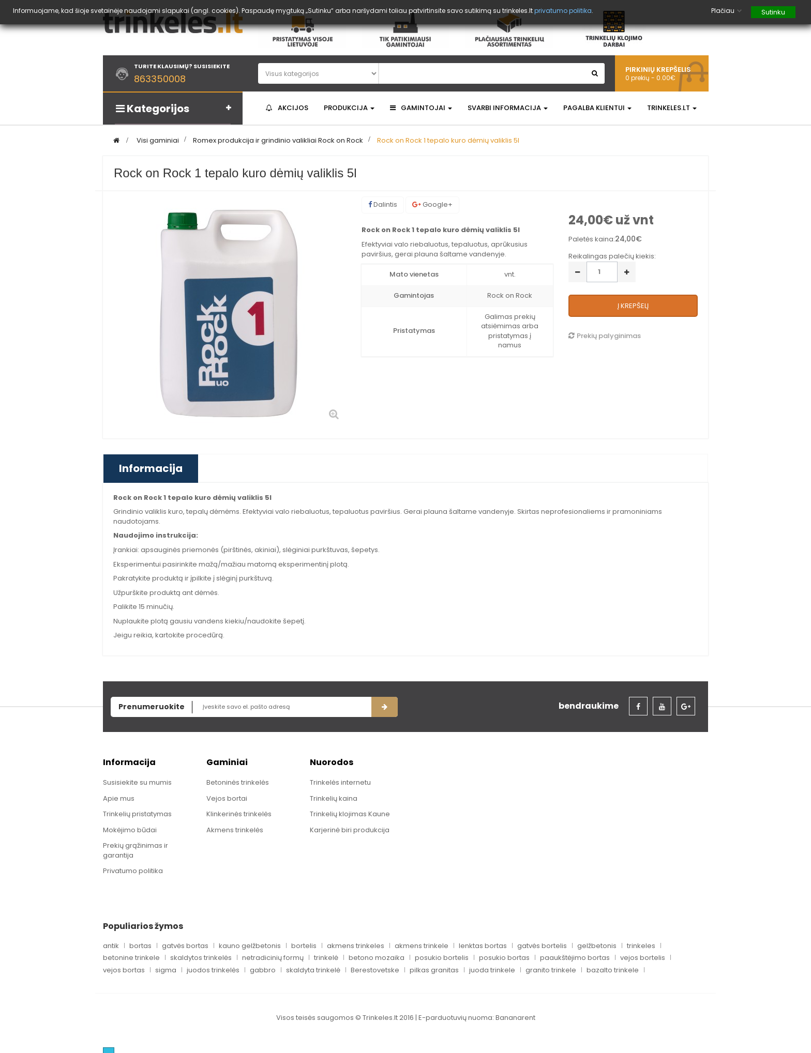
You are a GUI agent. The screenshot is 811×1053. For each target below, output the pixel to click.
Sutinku (773, 12)
